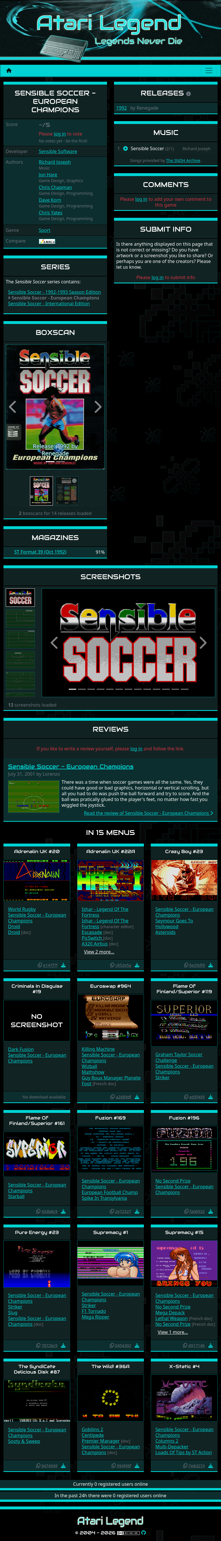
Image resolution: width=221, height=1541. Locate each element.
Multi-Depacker (171, 1446)
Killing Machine (98, 1049)
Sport (45, 230)
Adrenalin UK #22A (110, 851)
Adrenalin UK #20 (37, 851)
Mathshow (93, 1072)
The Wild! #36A (110, 1366)
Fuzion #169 (110, 1118)
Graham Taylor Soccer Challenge (179, 1057)
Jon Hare (48, 174)
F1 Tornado (94, 1311)
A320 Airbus (95, 944)
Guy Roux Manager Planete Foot (111, 1081)
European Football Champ (110, 1192)
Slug (13, 1312)
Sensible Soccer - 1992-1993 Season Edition (54, 292)
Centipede (93, 1435)
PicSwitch (92, 938)
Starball (16, 1196)
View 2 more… (99, 952)
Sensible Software (58, 151)
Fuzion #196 (184, 1118)
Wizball (89, 1066)
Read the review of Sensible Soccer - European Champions (148, 813)
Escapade (92, 932)
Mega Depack (170, 1312)
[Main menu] (209, 70)
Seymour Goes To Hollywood (174, 924)
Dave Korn (50, 200)
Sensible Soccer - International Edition (49, 303)
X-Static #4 (184, 1366)
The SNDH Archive (183, 160)
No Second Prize (172, 1181)
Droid (14, 926)
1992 (121, 108)
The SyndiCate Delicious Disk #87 (37, 1369)
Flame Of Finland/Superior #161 (37, 1120)
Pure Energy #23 (37, 1232)
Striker (162, 1077)
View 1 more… (173, 1332)
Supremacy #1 (110, 1232)
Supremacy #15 (184, 1232)
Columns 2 (166, 1441)
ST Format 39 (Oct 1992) (40, 552)
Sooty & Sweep (24, 1441)
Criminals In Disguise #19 (37, 989)
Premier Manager (101, 1441)
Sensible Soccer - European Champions (71, 766)
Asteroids (165, 932)
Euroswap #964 (110, 986)
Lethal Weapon (171, 1318)
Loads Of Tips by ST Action (183, 1452)
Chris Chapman (55, 187)
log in (60, 134)
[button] (13, 407)
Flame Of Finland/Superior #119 (184, 989)
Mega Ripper (95, 1317)
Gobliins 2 (92, 1429)
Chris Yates (50, 212)
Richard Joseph (55, 162)
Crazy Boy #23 (184, 851)
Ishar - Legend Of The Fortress (105, 912)
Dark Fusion (21, 1049)
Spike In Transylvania (104, 1198)
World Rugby (22, 909)
